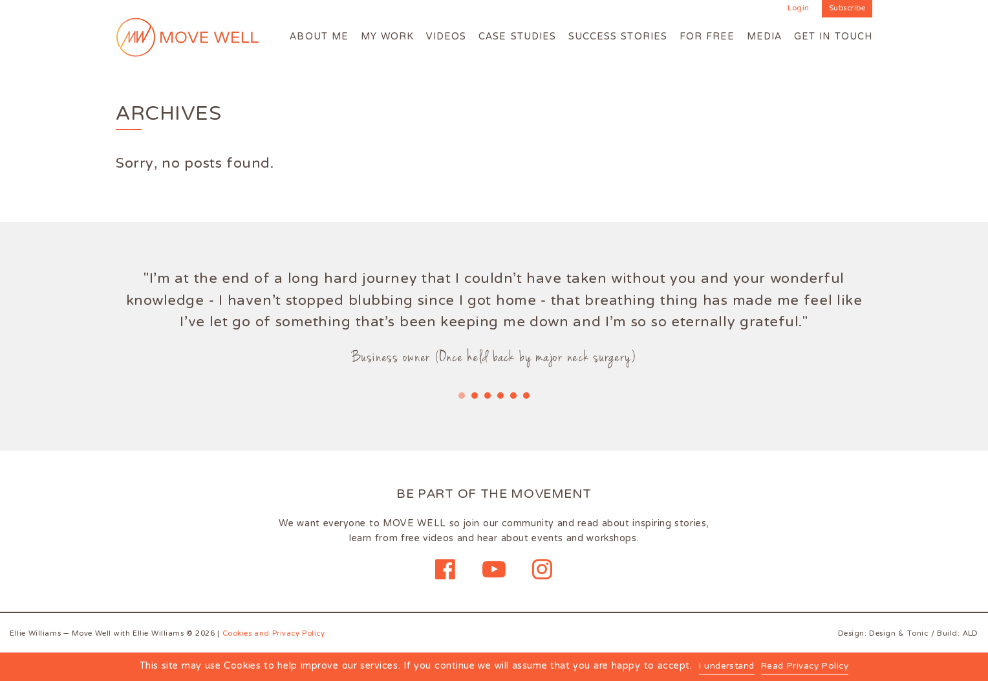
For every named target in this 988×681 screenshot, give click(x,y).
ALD (970, 633)
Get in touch (833, 37)
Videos (446, 37)
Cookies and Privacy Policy (274, 633)
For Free (707, 37)
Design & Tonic (899, 633)
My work (387, 37)
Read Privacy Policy (806, 667)
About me (319, 37)
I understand (723, 667)
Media (764, 37)
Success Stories (617, 37)
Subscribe (847, 8)
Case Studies (517, 37)
